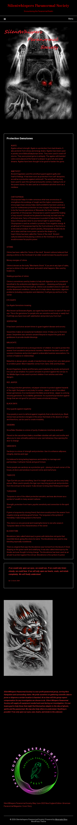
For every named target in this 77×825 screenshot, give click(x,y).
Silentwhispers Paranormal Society (38, 5)
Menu (70, 19)
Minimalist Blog (61, 819)
